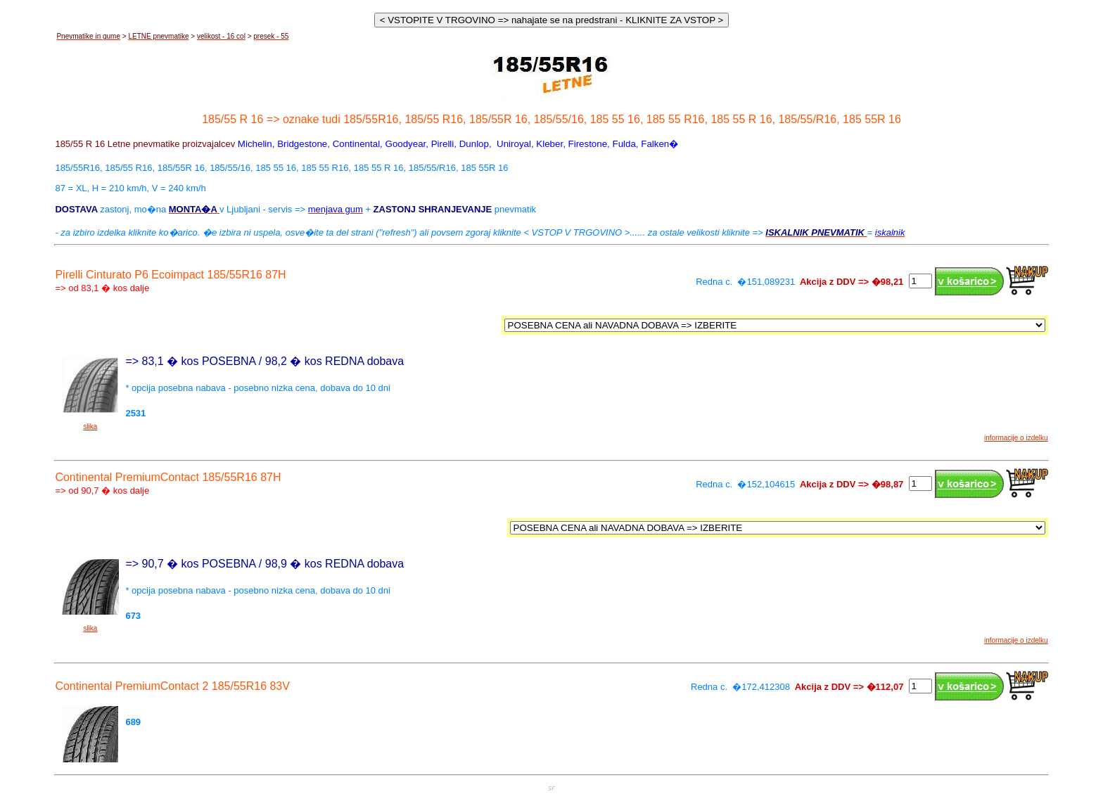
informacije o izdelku (1016, 438)
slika (90, 426)
